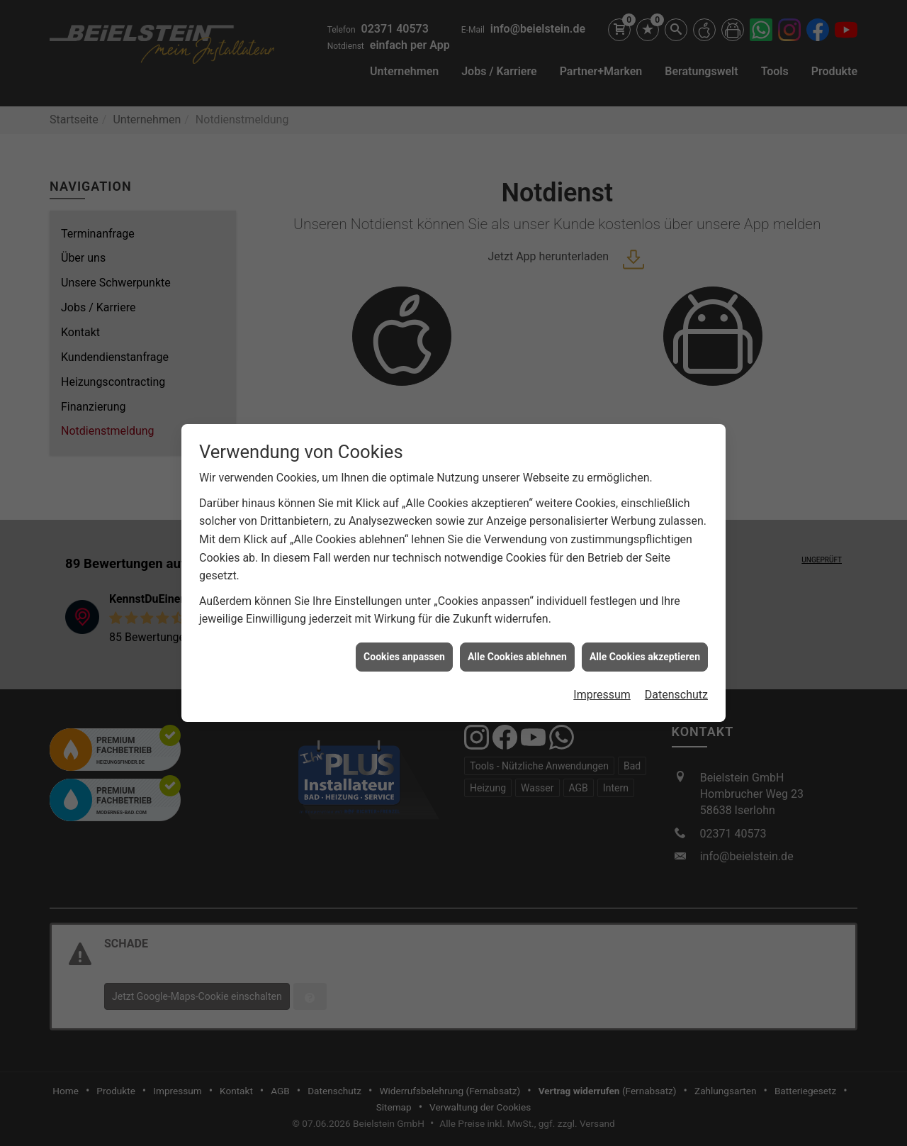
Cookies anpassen (404, 648)
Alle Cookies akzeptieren (645, 648)
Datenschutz (676, 687)
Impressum (602, 687)
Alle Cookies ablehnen (517, 648)
